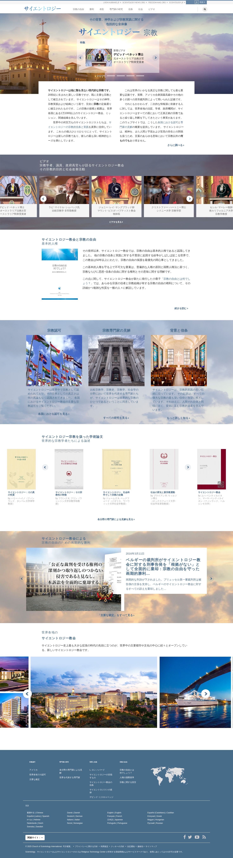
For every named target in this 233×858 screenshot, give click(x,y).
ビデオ (151, 9)
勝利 (92, 9)
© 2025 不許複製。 (48, 846)
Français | (114, 816)
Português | (117, 823)
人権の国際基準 (127, 777)
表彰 (102, 9)
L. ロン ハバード (97, 770)
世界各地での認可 (37, 774)
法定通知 (131, 846)
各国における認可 (168, 122)
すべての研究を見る (116, 417)
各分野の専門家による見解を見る (116, 519)
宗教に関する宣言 (128, 782)
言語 (199, 2)
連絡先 (140, 846)
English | (114, 813)
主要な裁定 (34, 779)
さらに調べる (175, 145)
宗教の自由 (78, 9)
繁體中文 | (35, 813)
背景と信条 (93, 762)
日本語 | (115, 820)
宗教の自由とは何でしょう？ (127, 771)
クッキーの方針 (117, 846)
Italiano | (73, 820)
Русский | (155, 823)
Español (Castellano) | (160, 813)
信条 (130, 9)
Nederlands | (35, 823)
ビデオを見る (116, 222)
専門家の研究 (116, 9)
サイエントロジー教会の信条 (101, 783)
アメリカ (33, 770)
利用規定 (104, 846)
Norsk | (75, 823)
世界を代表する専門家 (69, 777)
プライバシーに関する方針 (86, 846)
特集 (82, 42)
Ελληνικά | (154, 816)
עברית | (33, 820)
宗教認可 (32, 762)
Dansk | (73, 813)
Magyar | (155, 820)
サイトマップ (151, 846)
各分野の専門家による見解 (70, 771)
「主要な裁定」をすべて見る (116, 615)
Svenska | (35, 827)
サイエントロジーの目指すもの (101, 776)
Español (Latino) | (38, 816)
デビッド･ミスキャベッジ (101, 797)
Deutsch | (74, 816)
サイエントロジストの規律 (101, 791)
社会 (140, 9)
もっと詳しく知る (178, 418)
